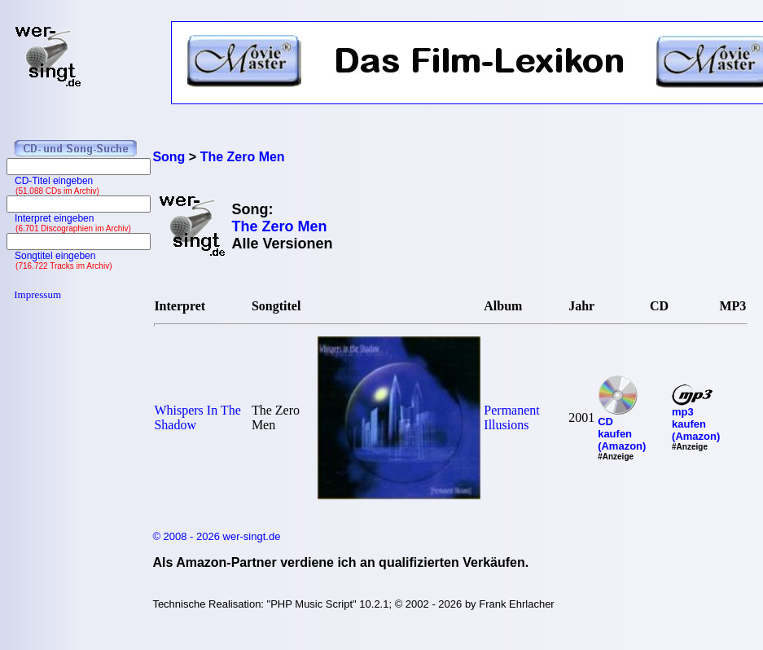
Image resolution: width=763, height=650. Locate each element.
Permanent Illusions (511, 417)
